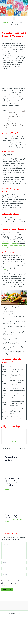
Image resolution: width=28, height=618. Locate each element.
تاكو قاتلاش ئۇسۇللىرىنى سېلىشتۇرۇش (14, 125)
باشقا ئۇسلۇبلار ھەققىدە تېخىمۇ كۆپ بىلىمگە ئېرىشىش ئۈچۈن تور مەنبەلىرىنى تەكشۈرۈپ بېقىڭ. (13, 245)
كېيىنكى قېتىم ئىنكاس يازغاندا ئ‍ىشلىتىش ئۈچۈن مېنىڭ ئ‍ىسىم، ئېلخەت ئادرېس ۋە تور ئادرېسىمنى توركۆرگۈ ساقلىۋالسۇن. (13, 583)
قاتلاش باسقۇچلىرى (12, 114)
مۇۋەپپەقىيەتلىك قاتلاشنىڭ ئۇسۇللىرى (14, 116)
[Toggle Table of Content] (22, 110)
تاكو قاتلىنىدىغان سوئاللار (10, 127)
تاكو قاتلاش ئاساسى (9, 112)
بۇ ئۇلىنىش (4, 270)
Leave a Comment (9, 488)
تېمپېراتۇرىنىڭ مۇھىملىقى (13, 118)
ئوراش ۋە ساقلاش (12, 123)
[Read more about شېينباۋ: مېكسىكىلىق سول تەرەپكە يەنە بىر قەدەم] (14, 503)
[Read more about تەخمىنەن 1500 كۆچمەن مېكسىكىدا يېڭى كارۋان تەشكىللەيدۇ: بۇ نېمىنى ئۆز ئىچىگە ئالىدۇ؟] (14, 469)
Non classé (5, 22)
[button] (14, 18)
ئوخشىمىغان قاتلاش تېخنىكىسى (12, 120)
